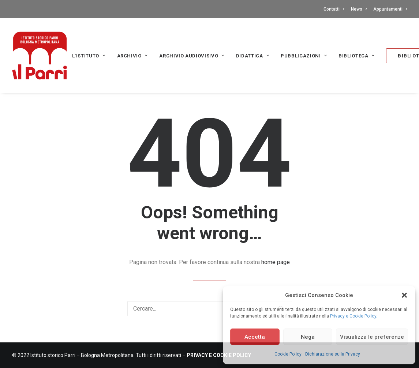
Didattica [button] (252, 56)
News (359, 9)
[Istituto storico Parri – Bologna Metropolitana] (39, 55)
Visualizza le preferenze (372, 337)
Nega (308, 337)
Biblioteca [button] (356, 56)
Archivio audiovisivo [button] (191, 56)
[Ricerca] (209, 308)
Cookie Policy (288, 354)
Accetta (254, 337)
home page (275, 262)
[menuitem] (335, 9)
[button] (404, 295)
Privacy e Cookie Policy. (353, 316)
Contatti (333, 9)
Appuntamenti (390, 9)
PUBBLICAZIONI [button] (304, 56)
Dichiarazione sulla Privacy (332, 354)
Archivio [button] (132, 56)
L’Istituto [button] (88, 56)
